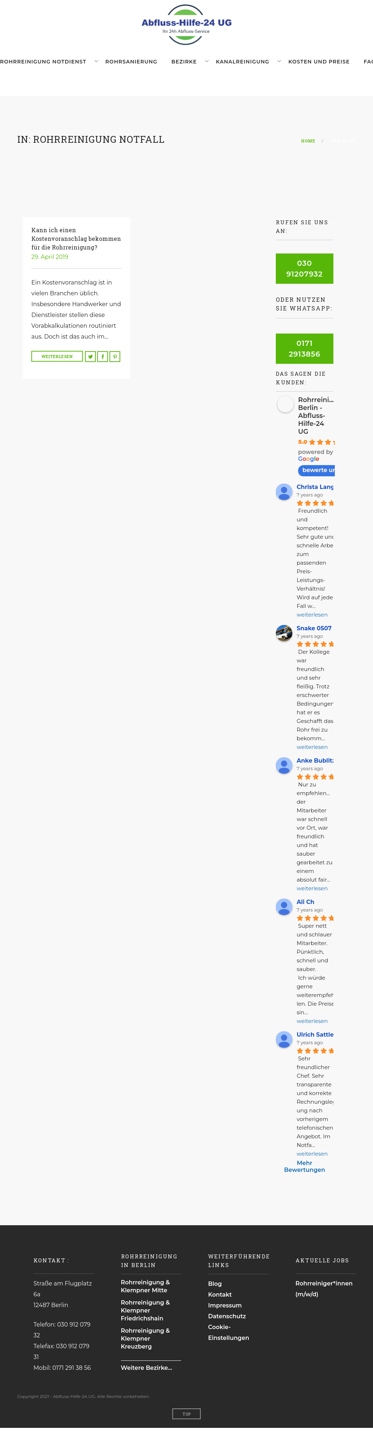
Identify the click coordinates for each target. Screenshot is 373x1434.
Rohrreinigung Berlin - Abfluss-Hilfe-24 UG (322, 422)
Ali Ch (305, 908)
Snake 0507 (314, 634)
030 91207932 (305, 274)
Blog (215, 1290)
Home (308, 147)
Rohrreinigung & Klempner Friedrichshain (145, 1316)
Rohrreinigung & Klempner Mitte (145, 1292)
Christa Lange (317, 493)
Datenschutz (227, 1322)
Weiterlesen (57, 362)
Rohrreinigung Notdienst (43, 65)
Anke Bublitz (316, 766)
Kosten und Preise (296, 65)
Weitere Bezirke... (146, 1374)
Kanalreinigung (225, 65)
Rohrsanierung (126, 65)
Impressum (225, 1311)
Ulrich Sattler (316, 1040)
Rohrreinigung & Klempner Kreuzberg (145, 1344)
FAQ (340, 65)
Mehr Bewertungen (304, 1172)
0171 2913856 (304, 355)
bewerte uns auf (330, 476)
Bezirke (172, 65)
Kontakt (220, 1300)
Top (187, 1420)
